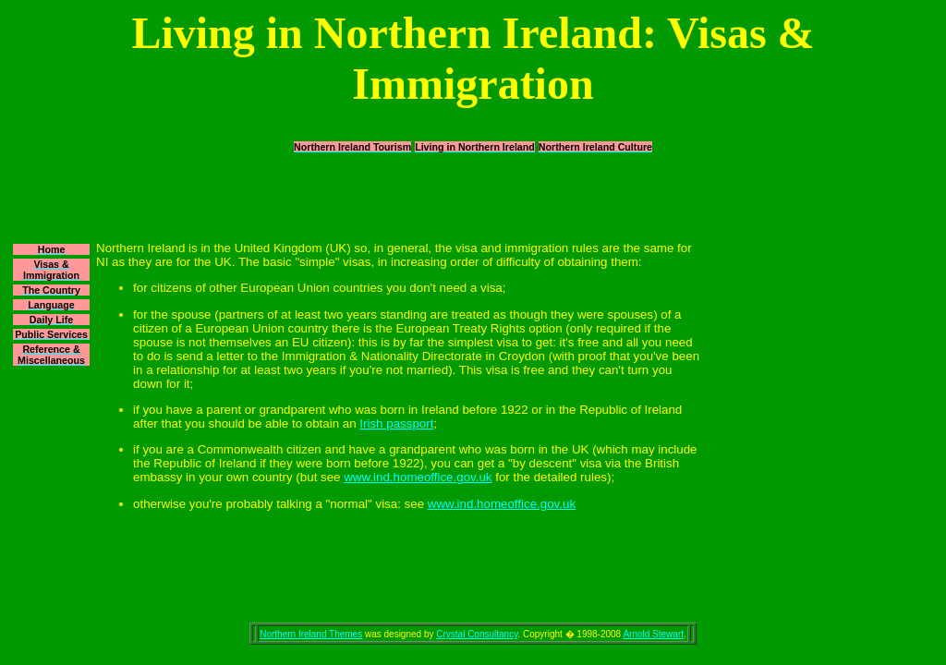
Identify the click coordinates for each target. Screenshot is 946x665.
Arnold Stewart (653, 634)
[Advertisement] (473, 196)
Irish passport (396, 423)
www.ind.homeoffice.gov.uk (417, 477)
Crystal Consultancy (476, 634)
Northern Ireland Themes (311, 634)
